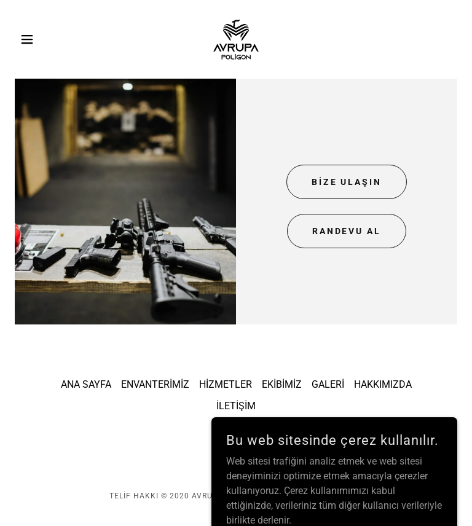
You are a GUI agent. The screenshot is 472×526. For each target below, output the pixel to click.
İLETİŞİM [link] (236, 406)
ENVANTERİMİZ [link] (155, 384)
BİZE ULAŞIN (347, 182)
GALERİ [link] (328, 384)
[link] (236, 39)
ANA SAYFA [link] (86, 384)
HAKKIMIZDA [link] (383, 384)
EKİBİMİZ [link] (282, 384)
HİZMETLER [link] (225, 384)
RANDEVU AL (347, 231)
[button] (48, 39)
